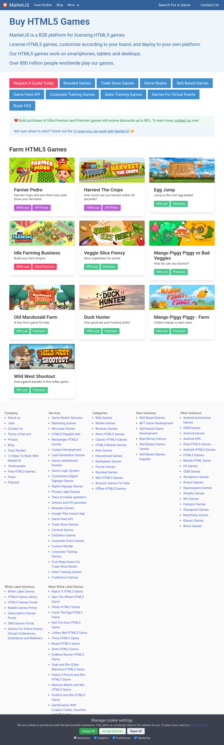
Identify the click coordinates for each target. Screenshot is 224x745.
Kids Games (103, 450)
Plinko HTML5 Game (66, 607)
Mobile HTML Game (197, 460)
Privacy (13, 439)
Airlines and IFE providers (69, 503)
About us (14, 418)
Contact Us (210, 5)
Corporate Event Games (68, 541)
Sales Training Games (123, 94)
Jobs (11, 423)
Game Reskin (155, 83)
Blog (60, 5)
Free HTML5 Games (21, 471)
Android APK (192, 439)
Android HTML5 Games (199, 450)
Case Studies (43, 5)
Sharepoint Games (196, 510)
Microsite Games (63, 429)
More (71, 5)
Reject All (136, 731)
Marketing (142, 738)
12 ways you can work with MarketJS (101, 131)
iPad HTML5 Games (197, 444)
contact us (183, 120)
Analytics (101, 738)
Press (12, 477)
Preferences (122, 738)
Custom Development (66, 450)
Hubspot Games (194, 504)
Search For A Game (174, 5)
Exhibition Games (64, 535)
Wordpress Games (196, 477)
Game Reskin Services (67, 418)
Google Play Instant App (68, 513)
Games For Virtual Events (173, 94)
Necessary (82, 738)
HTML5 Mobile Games (110, 445)
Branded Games (77, 83)
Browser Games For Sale (112, 483)
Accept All (88, 731)
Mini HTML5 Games (109, 478)
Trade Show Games (117, 83)
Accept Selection (112, 731)
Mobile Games (105, 423)
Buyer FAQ (22, 105)
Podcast (13, 482)
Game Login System (66, 471)
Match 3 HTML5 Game (67, 591)
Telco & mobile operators (69, 497)
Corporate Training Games (72, 94)
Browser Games (106, 429)
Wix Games (191, 499)
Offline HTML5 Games (110, 489)
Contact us (15, 429)
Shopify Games (193, 493)
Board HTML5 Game (66, 643)
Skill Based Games (193, 83)
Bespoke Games (63, 508)
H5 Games (190, 466)
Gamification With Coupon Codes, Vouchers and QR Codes (69, 709)
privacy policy (198, 725)
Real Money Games (152, 439)
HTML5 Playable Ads (66, 434)
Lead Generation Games (68, 455)
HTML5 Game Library (22, 597)
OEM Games (191, 428)
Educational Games (108, 456)
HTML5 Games (193, 455)
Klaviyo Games (193, 520)
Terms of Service (19, 434)
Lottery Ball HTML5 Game (69, 633)
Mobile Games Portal (22, 608)
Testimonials (16, 466)
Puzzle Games (105, 467)
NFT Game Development (156, 423)
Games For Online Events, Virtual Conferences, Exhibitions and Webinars (25, 633)
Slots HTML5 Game (65, 649)
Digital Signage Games (67, 486)
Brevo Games (192, 526)
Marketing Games (64, 423)
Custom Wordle (62, 546)
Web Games (103, 418)
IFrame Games (193, 482)
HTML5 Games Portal (23, 602)
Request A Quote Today (33, 83)
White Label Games (21, 591)
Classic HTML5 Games (111, 439)
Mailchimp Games (195, 515)
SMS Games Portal (21, 623)
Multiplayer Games (108, 461)
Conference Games (65, 577)
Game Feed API (26, 94)
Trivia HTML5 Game (65, 638)
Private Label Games (66, 492)
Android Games (194, 433)
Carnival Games (63, 530)
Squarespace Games (197, 488)
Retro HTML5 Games (109, 434)
